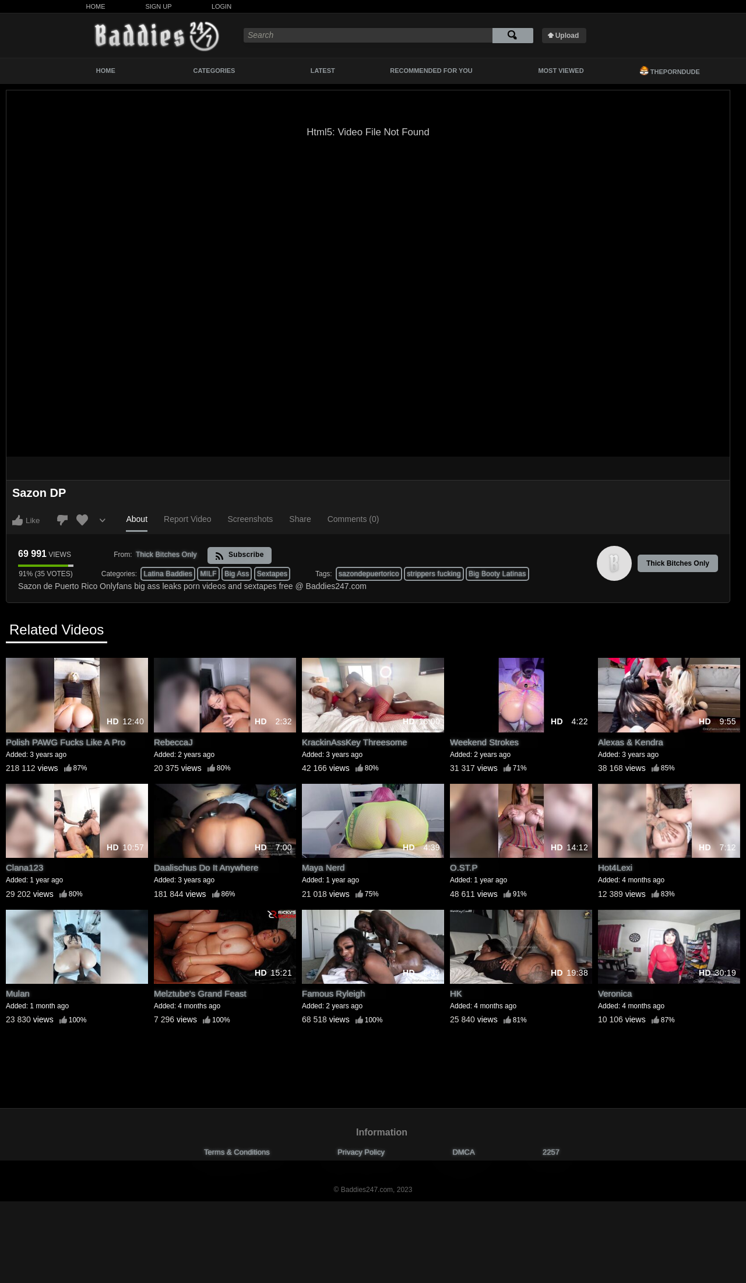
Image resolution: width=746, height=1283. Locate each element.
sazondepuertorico (369, 574)
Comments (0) (353, 519)
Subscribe (239, 555)
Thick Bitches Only (677, 563)
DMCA (463, 1152)
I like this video (17, 520)
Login (221, 6)
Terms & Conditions (237, 1152)
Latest (323, 70)
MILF (208, 574)
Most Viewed (560, 70)
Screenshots (250, 519)
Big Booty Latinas (497, 574)
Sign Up (158, 6)
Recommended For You (431, 70)
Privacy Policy (361, 1152)
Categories (214, 70)
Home (95, 6)
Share (300, 519)
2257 (551, 1152)
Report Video (187, 519)
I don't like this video (62, 520)
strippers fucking (433, 574)
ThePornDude (669, 70)
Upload (567, 35)
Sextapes (272, 574)
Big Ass (236, 574)
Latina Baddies (167, 574)
